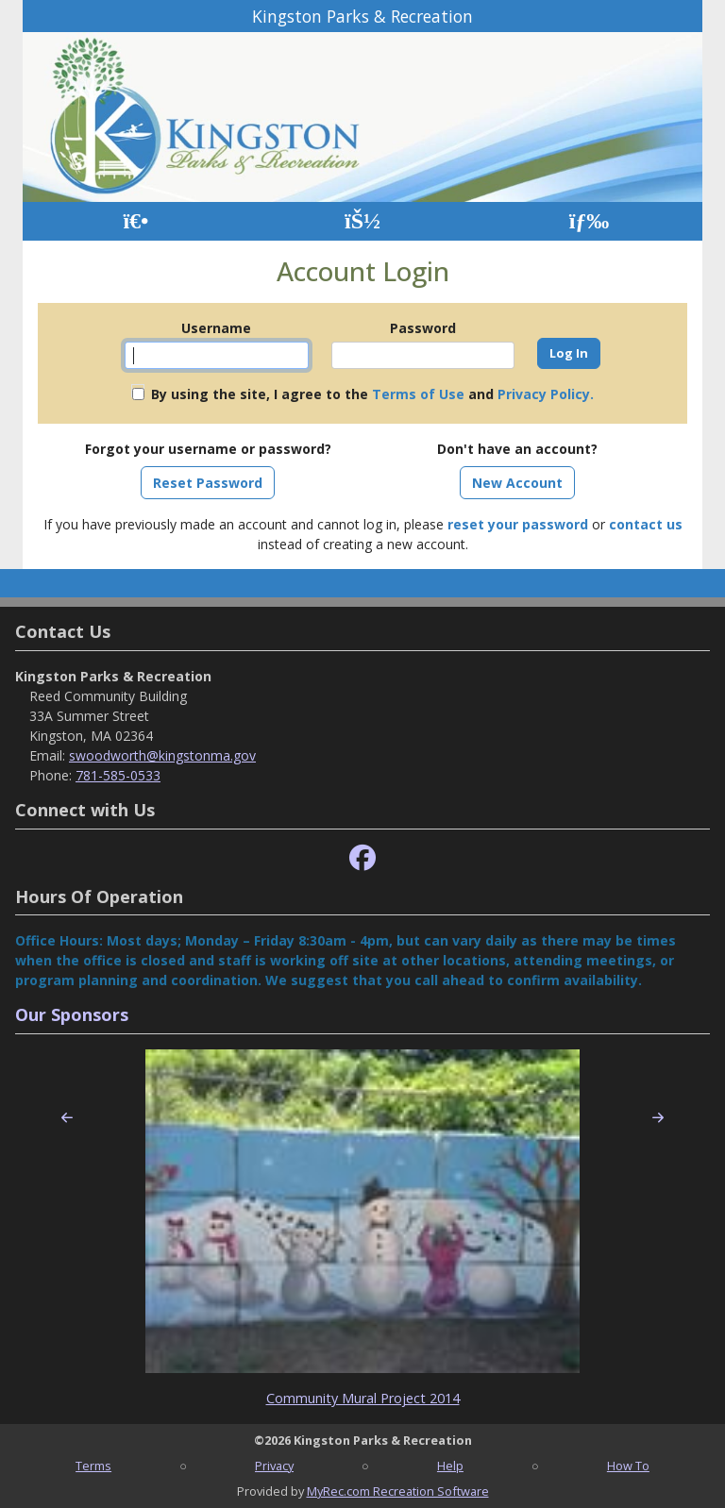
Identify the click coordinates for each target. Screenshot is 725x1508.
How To (628, 1465)
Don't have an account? (517, 449)
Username (216, 328)
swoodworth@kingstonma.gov (162, 755)
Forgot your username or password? (208, 449)
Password (423, 328)
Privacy (274, 1465)
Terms (93, 1465)
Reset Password (207, 483)
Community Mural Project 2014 (363, 1398)
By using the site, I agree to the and (372, 394)
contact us (646, 524)
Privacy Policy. (545, 394)
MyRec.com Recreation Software (398, 1491)
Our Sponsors (71, 1014)
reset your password (517, 524)
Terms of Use (418, 394)
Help (450, 1465)
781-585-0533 (118, 775)
